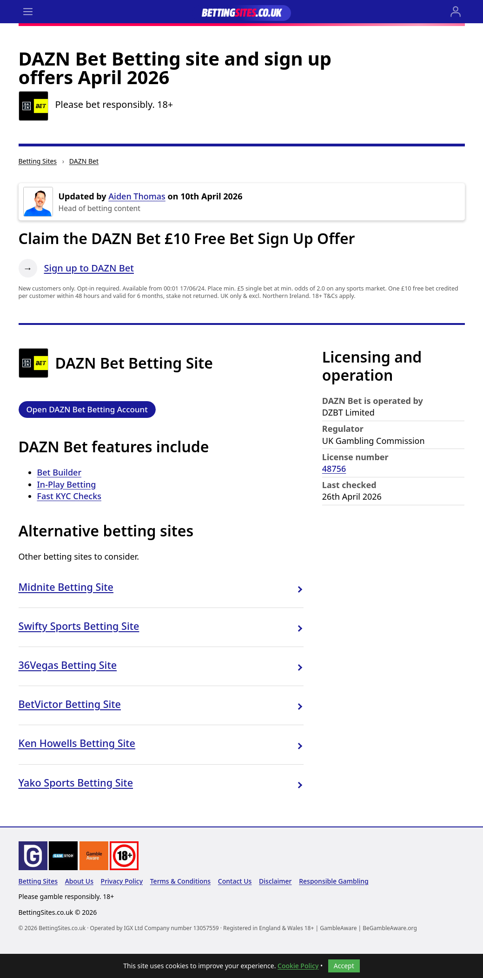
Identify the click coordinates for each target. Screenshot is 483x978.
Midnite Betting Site (66, 587)
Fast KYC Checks (69, 496)
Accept (344, 965)
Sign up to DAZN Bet (89, 268)
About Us (79, 881)
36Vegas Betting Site (68, 665)
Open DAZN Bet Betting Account (87, 409)
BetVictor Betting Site (70, 704)
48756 (334, 468)
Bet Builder (59, 472)
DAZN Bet (84, 161)
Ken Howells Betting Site (77, 743)
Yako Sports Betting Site (76, 782)
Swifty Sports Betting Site (79, 626)
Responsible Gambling (334, 881)
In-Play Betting (66, 484)
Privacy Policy (122, 881)
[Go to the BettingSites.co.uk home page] (241, 11)
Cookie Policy (298, 965)
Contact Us (235, 881)
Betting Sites (38, 161)
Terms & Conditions (180, 881)
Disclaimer (275, 881)
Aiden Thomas (136, 196)
